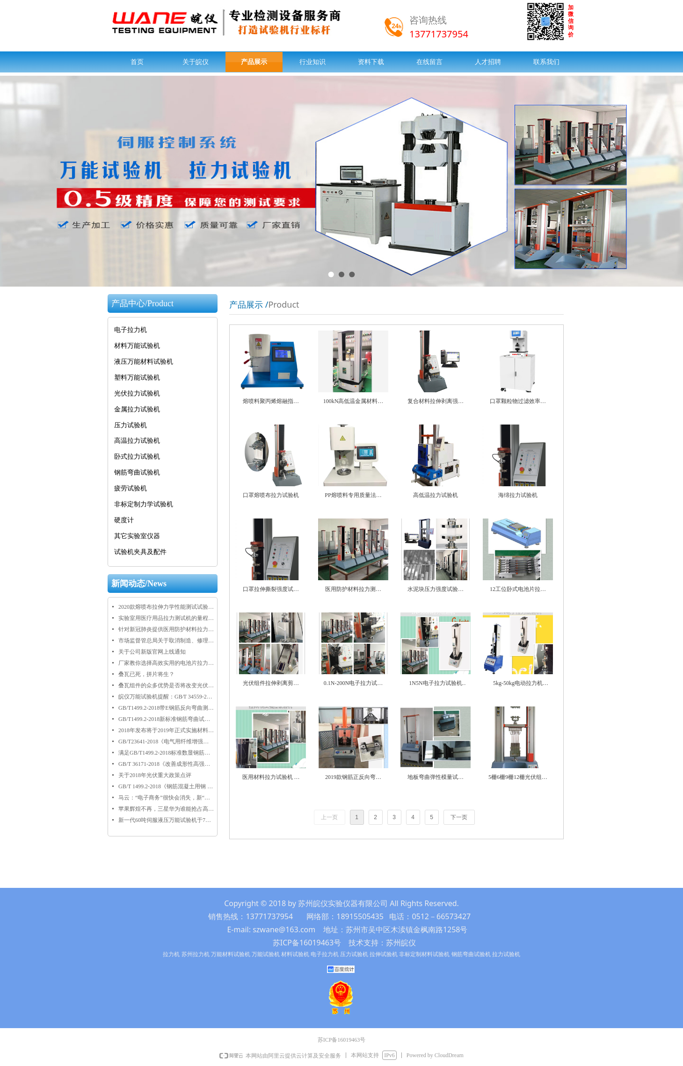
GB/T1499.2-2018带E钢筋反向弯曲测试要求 (166, 708)
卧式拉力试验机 (137, 456)
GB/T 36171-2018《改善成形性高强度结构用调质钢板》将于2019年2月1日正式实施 (166, 764)
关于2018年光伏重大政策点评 (154, 775)
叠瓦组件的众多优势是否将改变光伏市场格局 (166, 685)
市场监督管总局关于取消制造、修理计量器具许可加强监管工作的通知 (166, 640)
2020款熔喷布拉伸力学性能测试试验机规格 (166, 607)
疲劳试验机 (130, 488)
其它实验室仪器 (137, 536)
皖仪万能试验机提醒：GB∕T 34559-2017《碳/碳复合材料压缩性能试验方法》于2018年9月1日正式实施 (166, 696)
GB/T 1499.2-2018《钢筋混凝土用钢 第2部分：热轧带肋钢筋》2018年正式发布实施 (166, 786)
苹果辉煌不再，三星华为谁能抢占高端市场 (166, 809)
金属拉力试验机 (137, 409)
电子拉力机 (130, 329)
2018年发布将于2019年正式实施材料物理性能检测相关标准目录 (166, 730)
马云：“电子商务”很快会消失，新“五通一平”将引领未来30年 (166, 797)
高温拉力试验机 (137, 440)
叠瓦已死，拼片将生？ (146, 674)
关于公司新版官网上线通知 (152, 651)
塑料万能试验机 (137, 377)
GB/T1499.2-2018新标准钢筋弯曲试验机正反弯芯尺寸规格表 (166, 719)
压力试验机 (130, 425)
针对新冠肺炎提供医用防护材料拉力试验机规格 (166, 629)
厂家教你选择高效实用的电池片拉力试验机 (166, 663)
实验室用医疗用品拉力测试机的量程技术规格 (166, 618)
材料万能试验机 (137, 345)
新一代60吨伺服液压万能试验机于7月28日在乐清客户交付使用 (166, 820)
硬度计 (124, 520)
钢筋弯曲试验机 (137, 472)
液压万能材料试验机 (143, 361)
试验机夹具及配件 (140, 551)
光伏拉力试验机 (137, 393)
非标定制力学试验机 (143, 504)
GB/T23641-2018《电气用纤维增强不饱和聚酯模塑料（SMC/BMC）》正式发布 (166, 741)
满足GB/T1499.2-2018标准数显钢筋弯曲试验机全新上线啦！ (166, 752)
